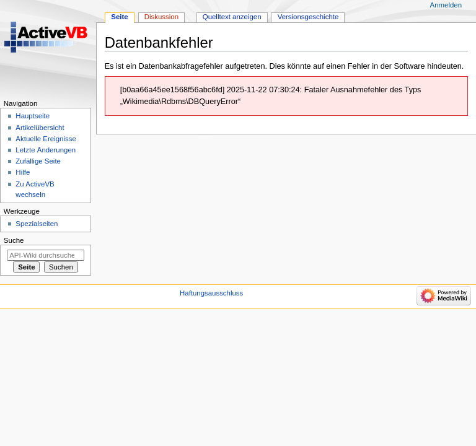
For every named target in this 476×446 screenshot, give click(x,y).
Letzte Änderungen (45, 150)
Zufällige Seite (38, 161)
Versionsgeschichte (308, 16)
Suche (14, 240)
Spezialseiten (36, 223)
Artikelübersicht (39, 127)
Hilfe (22, 172)
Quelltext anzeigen (232, 16)
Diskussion (161, 16)
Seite (119, 16)
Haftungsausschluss (211, 293)
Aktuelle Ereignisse (45, 138)
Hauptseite (32, 116)
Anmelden (446, 5)
